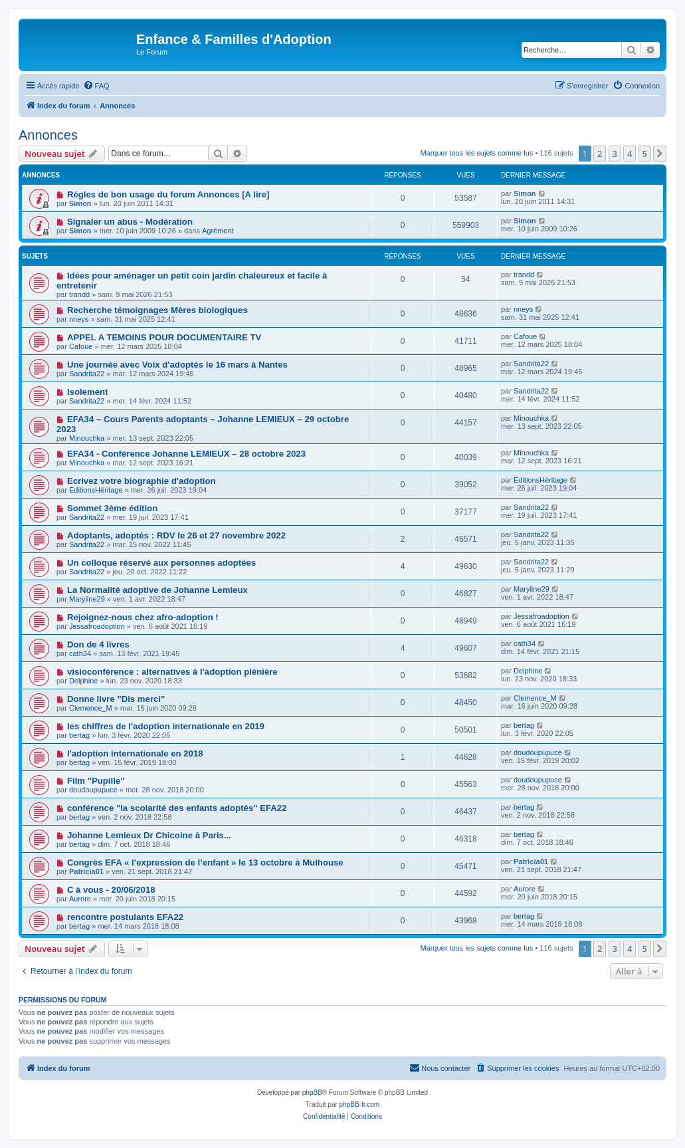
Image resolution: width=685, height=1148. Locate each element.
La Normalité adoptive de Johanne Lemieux (157, 590)
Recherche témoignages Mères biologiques (157, 310)
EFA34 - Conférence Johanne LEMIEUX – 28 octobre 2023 (186, 454)
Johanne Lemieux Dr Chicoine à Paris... (149, 835)
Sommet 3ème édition (112, 508)
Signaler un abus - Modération (130, 222)
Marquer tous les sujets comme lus (476, 153)
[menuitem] (96, 86)
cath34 (80, 653)
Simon (80, 203)
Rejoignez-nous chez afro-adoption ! (143, 617)
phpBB (312, 1092)
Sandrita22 (86, 374)
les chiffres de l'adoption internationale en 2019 (165, 726)
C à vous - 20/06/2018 (111, 890)
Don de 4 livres (98, 644)
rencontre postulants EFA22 (125, 917)
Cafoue (80, 346)
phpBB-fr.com (360, 1104)
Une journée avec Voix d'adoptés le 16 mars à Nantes (177, 365)
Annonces (48, 135)
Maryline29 (87, 599)
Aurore (80, 899)
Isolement (87, 392)
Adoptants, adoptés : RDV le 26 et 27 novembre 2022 (176, 535)
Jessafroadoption (97, 626)
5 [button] (644, 154)
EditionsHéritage (96, 490)
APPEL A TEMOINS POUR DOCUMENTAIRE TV (164, 337)
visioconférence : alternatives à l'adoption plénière (172, 672)
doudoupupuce (538, 752)
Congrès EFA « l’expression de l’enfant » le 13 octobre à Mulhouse (205, 862)
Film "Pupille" (96, 781)
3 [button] (615, 154)
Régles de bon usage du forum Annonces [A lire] (168, 194)
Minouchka (86, 438)
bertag (79, 735)
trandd (79, 294)
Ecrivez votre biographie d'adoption (141, 481)
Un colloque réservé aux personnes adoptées (161, 563)
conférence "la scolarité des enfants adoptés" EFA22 (177, 808)
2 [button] (599, 154)
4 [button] (629, 154)
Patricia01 (86, 871)
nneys (78, 319)
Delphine (83, 681)
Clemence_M (90, 708)
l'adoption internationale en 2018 (135, 753)
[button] (659, 154)
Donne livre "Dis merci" (116, 699)
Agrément (218, 231)
